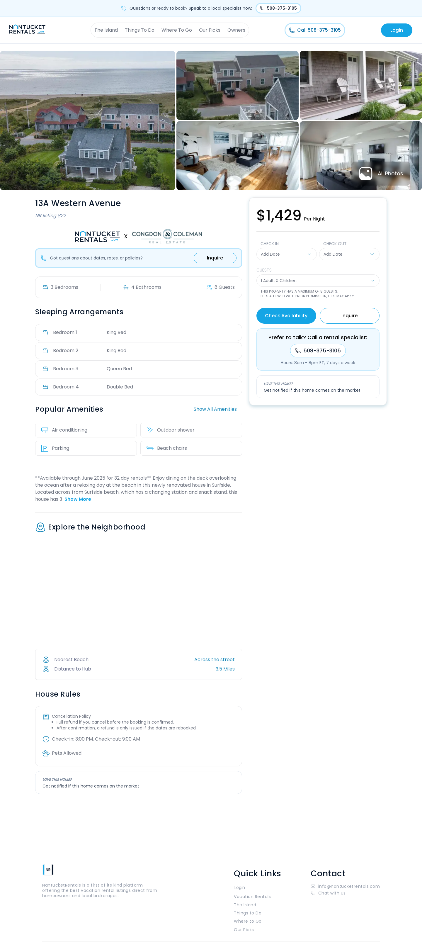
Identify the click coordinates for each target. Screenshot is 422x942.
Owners (236, 30)
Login (396, 30)
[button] (345, 893)
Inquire (215, 257)
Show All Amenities (215, 409)
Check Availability (286, 315)
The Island (106, 30)
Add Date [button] (286, 254)
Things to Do (247, 913)
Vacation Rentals (252, 896)
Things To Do (139, 30)
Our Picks (209, 30)
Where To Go (176, 30)
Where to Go (248, 921)
